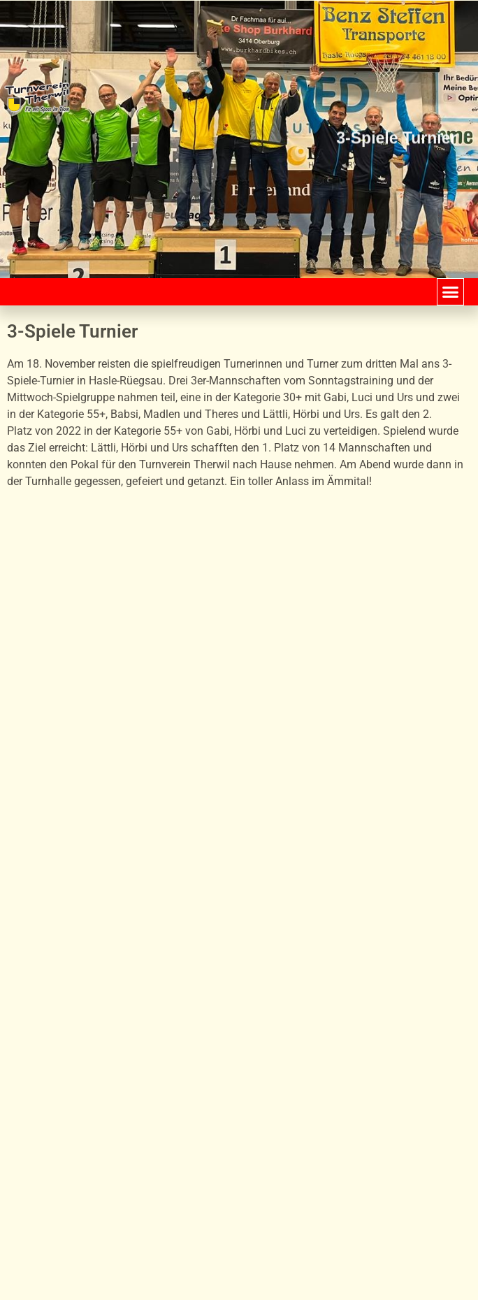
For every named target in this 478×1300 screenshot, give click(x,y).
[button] (451, 292)
